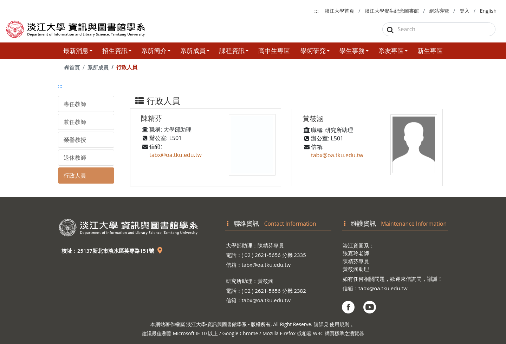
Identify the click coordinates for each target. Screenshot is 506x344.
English (488, 10)
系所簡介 (156, 50)
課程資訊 (234, 50)
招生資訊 (117, 50)
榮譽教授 (75, 140)
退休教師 (75, 157)
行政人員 (75, 175)
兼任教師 (75, 122)
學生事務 (354, 50)
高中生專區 (274, 50)
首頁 (72, 67)
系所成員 (195, 50)
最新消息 (78, 50)
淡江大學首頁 (339, 10)
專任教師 (75, 104)
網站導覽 (439, 10)
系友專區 (393, 50)
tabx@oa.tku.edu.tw (175, 155)
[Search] (439, 29)
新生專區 (430, 50)
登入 (464, 10)
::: (316, 11)
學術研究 (315, 50)
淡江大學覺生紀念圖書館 (392, 10)
